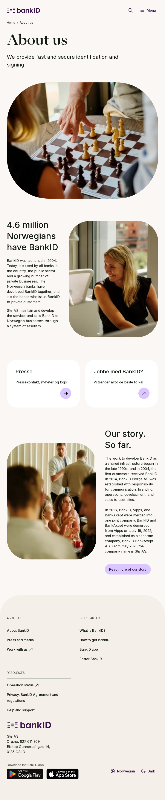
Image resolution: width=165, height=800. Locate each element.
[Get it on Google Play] (25, 774)
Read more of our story (128, 569)
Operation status (23, 685)
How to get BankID (94, 640)
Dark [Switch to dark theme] (148, 771)
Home (11, 22)
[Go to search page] (130, 10)
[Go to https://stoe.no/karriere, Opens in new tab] (144, 393)
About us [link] (26, 22)
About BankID (18, 630)
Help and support (21, 710)
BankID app (88, 649)
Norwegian (122, 771)
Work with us (20, 649)
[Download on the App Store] (62, 774)
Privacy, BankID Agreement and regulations (32, 697)
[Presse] (65, 393)
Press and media (20, 640)
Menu (148, 10)
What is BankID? (92, 630)
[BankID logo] (23, 10)
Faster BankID (90, 659)
